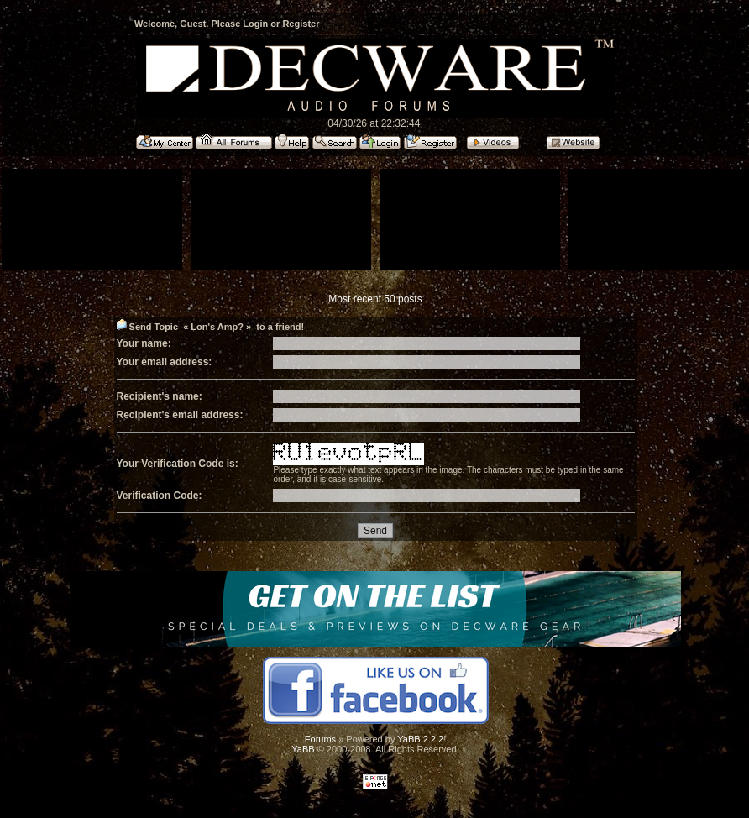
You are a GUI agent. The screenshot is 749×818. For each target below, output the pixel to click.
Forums (320, 739)
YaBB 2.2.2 (420, 739)
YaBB (302, 749)
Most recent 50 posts (375, 299)
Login (255, 23)
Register (300, 23)
